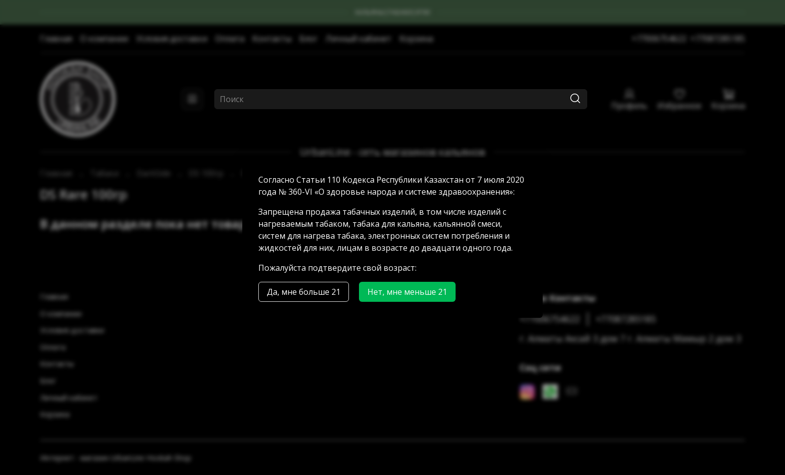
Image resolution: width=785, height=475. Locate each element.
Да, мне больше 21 (303, 291)
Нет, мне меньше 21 (407, 291)
